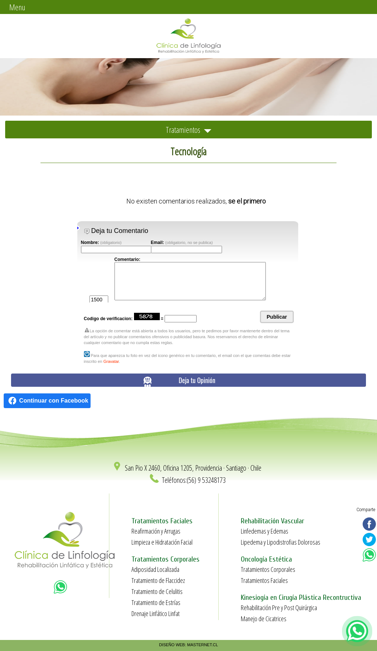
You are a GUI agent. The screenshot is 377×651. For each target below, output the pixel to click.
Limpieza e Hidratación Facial (162, 542)
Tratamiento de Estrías (155, 602)
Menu (17, 7)
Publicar (277, 317)
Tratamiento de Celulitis (157, 591)
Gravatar (111, 361)
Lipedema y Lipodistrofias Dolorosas (280, 542)
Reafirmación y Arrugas (155, 531)
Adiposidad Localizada (155, 569)
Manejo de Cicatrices (263, 618)
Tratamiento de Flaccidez (158, 580)
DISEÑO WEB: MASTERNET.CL (188, 645)
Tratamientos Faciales (264, 580)
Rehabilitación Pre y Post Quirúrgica (279, 607)
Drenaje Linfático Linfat (155, 613)
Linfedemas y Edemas (264, 531)
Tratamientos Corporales (268, 569)
